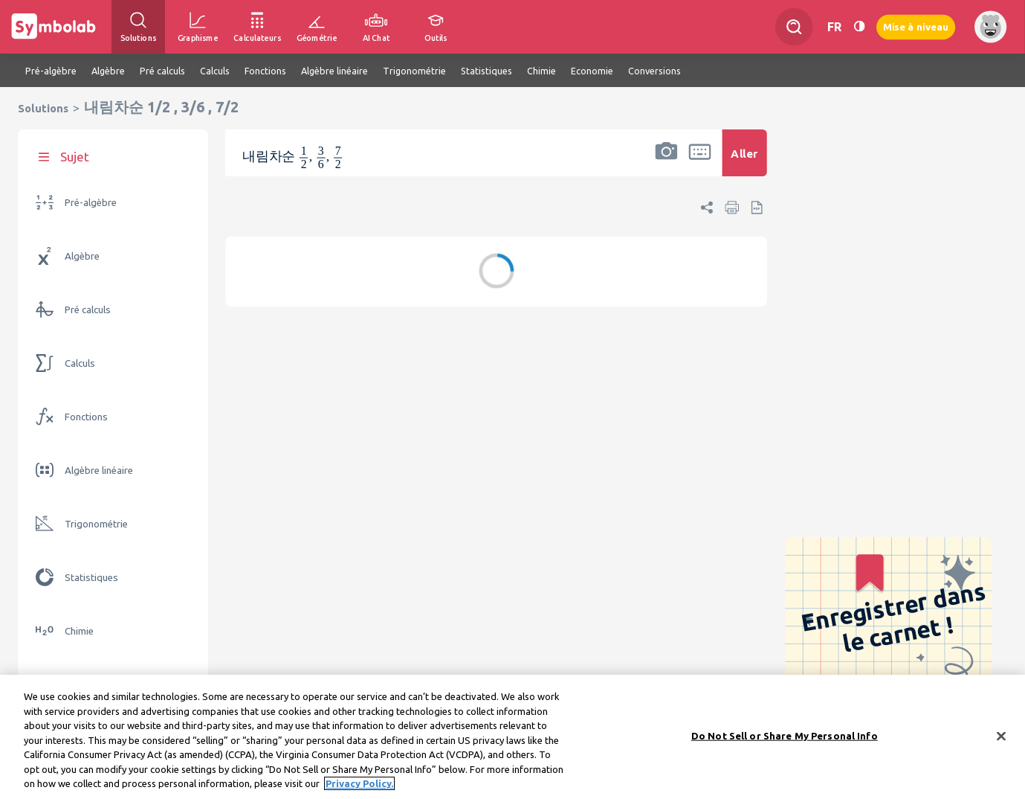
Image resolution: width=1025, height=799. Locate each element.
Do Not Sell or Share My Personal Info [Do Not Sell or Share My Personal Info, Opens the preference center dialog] (784, 735)
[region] (512, 737)
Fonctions (86, 417)
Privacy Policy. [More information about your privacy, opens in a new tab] (359, 783)
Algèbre (82, 256)
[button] (666, 162)
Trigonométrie (96, 524)
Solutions (43, 108)
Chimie (79, 631)
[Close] (1001, 735)
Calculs (80, 363)
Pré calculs (88, 309)
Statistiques (91, 577)
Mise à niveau (915, 26)
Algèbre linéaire (99, 470)
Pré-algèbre (91, 202)
